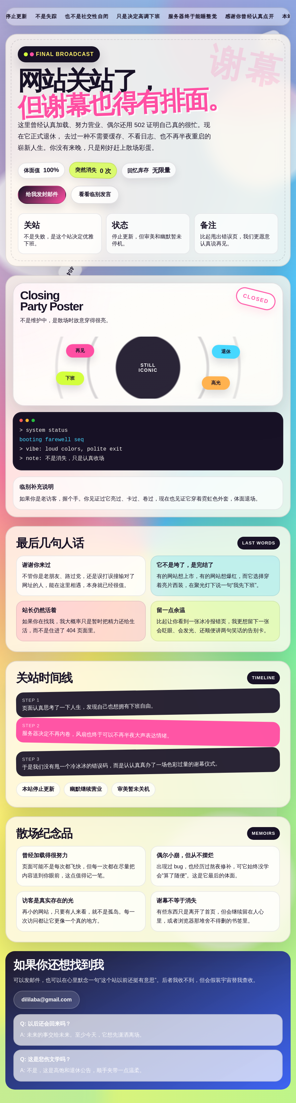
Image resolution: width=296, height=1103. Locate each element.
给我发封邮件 (42, 194)
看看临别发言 (95, 194)
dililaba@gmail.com (46, 999)
